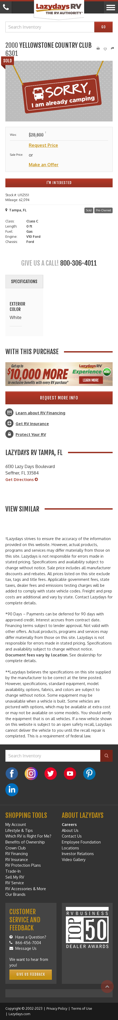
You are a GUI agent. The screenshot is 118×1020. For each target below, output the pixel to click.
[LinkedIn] (11, 789)
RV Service (14, 882)
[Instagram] (31, 773)
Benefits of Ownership (25, 841)
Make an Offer (44, 164)
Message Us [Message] (23, 948)
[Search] (106, 756)
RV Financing (16, 853)
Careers (69, 824)
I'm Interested (59, 183)
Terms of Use (81, 1008)
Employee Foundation (81, 841)
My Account (15, 824)
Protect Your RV (31, 434)
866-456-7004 (25, 942)
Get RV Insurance (32, 423)
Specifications (24, 281)
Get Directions (21, 480)
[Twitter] (50, 773)
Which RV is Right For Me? (28, 835)
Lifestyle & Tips (19, 830)
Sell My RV (14, 877)
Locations (70, 847)
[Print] (98, 48)
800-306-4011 (78, 263)
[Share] (112, 48)
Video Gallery (73, 859)
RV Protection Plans (23, 865)
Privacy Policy (57, 1008)
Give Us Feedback (30, 974)
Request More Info (59, 398)
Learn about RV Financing (40, 412)
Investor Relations (78, 853)
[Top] (107, 986)
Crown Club (15, 847)
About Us (70, 830)
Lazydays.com (19, 1014)
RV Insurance (16, 859)
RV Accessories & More (25, 888)
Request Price (43, 145)
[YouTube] (69, 773)
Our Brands (15, 894)
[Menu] (110, 7)
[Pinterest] (89, 773)
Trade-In (13, 871)
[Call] (6, 7)
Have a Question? (27, 937)
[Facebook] (11, 773)
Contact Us (72, 835)
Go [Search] (103, 27)
